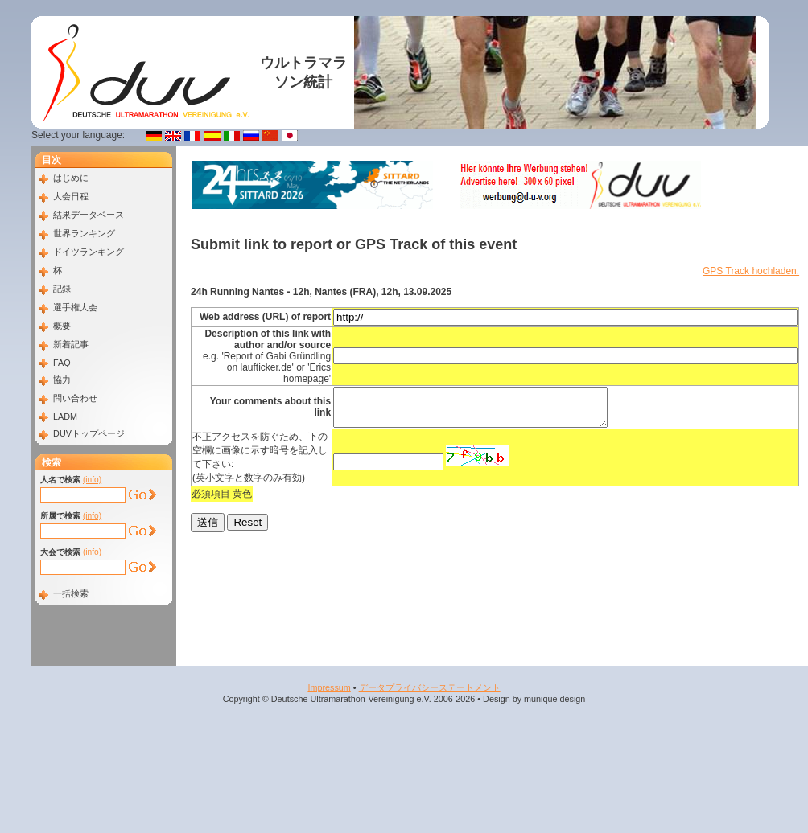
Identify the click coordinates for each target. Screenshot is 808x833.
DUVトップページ (89, 433)
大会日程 (71, 196)
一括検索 (71, 593)
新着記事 (71, 344)
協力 (62, 379)
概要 (62, 325)
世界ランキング (84, 233)
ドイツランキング (88, 251)
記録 (62, 288)
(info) (92, 479)
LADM (65, 416)
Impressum (328, 687)
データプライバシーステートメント (430, 687)
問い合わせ (75, 398)
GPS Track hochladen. (751, 271)
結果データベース (88, 215)
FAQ (62, 362)
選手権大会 (75, 307)
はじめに (71, 178)
